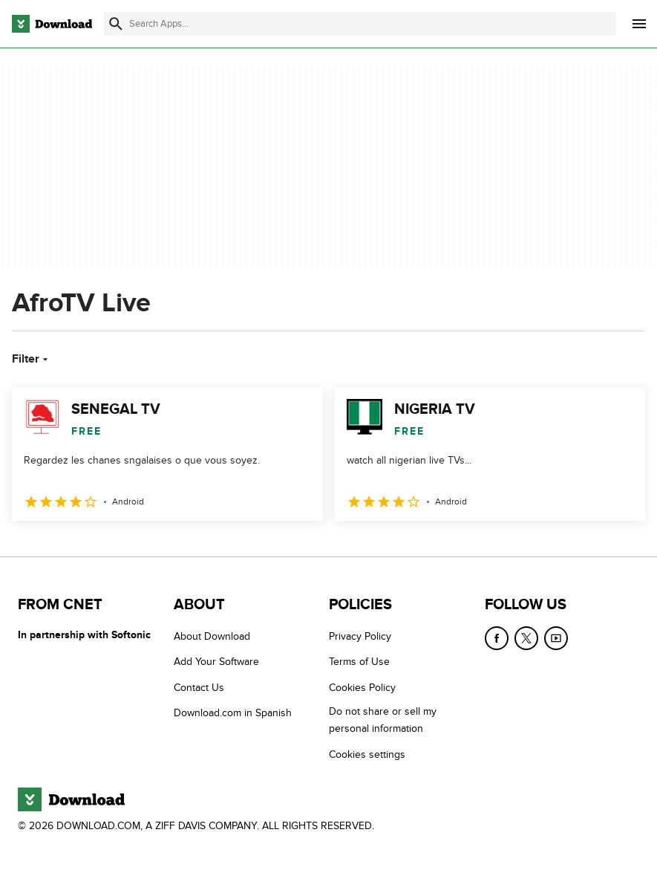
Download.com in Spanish (233, 713)
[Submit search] (116, 24)
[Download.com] (52, 24)
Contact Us (199, 687)
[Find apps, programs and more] (360, 24)
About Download (212, 636)
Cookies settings (367, 753)
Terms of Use (359, 661)
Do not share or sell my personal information (383, 720)
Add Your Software (216, 661)
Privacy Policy (360, 636)
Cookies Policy (362, 687)
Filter (31, 358)
